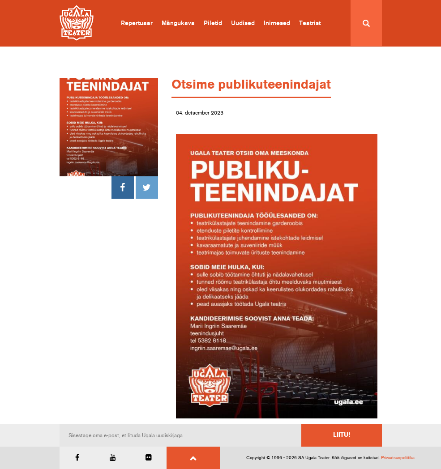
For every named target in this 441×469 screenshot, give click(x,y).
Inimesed (277, 23)
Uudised (243, 23)
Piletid (213, 23)
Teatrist (310, 23)
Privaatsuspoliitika (398, 458)
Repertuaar (137, 23)
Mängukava (178, 23)
